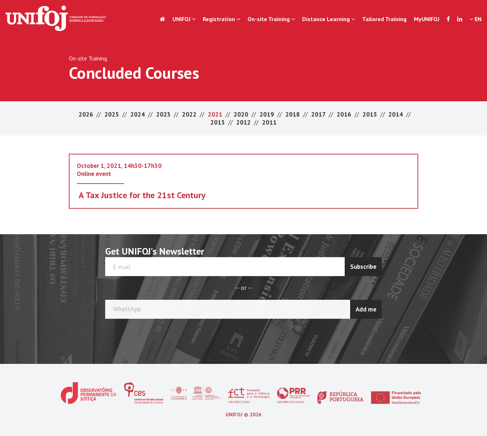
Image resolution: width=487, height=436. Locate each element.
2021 (216, 114)
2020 (242, 114)
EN (476, 19)
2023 (164, 114)
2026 (87, 114)
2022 (190, 114)
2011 (269, 122)
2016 (345, 114)
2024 (138, 114)
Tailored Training (384, 19)
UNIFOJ (184, 19)
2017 (319, 114)
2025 (112, 114)
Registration (221, 19)
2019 (268, 114)
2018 (293, 114)
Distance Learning (328, 19)
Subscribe (363, 267)
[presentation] (353, 336)
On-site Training (271, 19)
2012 (244, 122)
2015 (371, 114)
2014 (396, 114)
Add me (366, 309)
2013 (218, 122)
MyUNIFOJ (426, 19)
